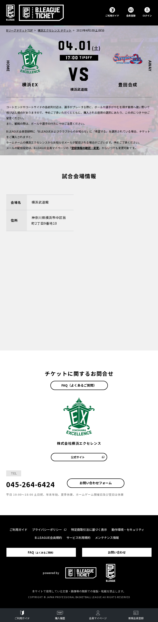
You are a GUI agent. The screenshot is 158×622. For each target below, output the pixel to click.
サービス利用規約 (78, 537)
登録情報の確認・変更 (85, 148)
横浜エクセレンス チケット (55, 30)
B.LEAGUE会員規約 (48, 537)
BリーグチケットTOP (19, 30)
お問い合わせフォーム (96, 483)
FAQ (41, 552)
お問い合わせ (117, 552)
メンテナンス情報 (107, 537)
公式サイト (87, 457)
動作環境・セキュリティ (128, 529)
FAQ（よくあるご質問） (79, 385)
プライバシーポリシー (49, 529)
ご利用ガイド (18, 529)
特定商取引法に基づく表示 (89, 529)
